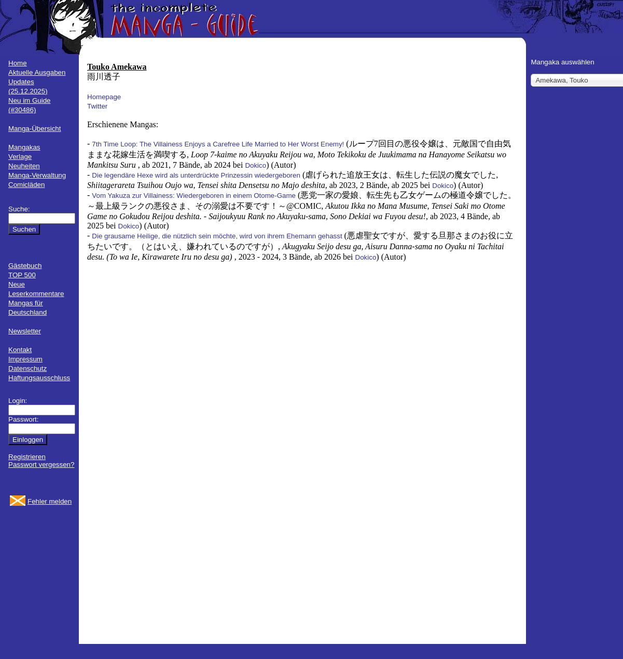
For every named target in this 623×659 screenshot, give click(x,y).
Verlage (20, 156)
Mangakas (24, 147)
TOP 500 (22, 275)
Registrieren (27, 457)
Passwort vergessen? (41, 464)
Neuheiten (24, 166)
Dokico (255, 165)
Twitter (97, 106)
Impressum (25, 359)
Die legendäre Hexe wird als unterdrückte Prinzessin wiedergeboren (196, 175)
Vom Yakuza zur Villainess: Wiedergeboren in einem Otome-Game (194, 195)
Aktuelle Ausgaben (36, 72)
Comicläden (26, 185)
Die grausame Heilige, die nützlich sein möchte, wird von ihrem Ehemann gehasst (217, 236)
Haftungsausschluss (39, 378)
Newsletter (24, 331)
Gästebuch (24, 266)
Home (17, 63)
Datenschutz (27, 368)
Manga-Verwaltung (37, 175)
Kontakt (20, 350)
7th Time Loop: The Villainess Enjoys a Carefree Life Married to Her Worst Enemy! (218, 144)
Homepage (104, 97)
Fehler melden (49, 501)
